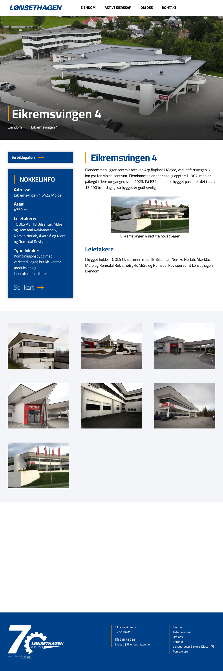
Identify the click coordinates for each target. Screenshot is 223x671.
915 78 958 (127, 639)
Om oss (178, 637)
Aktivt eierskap (182, 632)
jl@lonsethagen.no (137, 644)
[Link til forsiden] (36, 7)
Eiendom (15, 127)
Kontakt (178, 642)
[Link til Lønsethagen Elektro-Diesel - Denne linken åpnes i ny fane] (198, 8)
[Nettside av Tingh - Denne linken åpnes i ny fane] (19, 656)
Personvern (180, 651)
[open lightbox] (38, 346)
